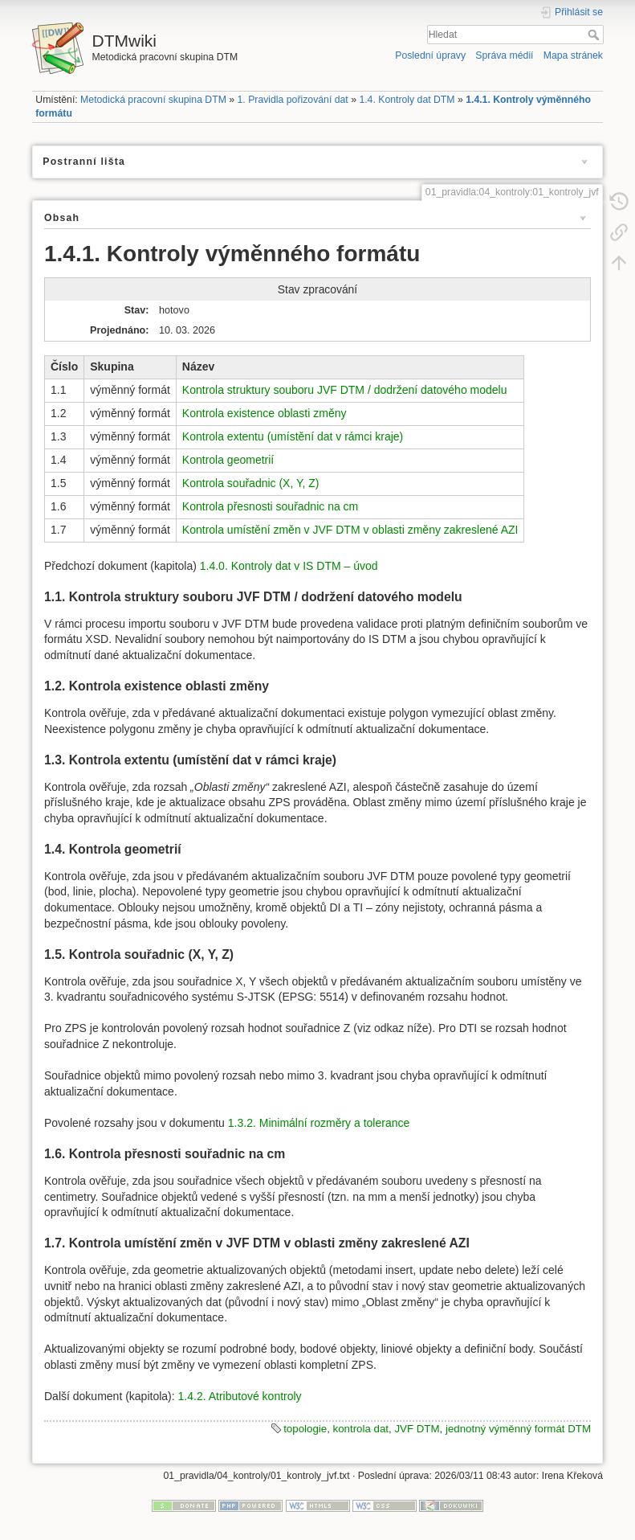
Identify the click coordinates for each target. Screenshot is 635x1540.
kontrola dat (361, 1429)
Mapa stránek (573, 55)
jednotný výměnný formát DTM (518, 1429)
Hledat (595, 34)
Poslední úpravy (430, 55)
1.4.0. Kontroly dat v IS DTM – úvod (289, 565)
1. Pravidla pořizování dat (293, 99)
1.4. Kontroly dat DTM (406, 99)
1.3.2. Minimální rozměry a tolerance (318, 1122)
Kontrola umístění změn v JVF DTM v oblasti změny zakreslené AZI (350, 529)
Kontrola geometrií (228, 459)
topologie (305, 1429)
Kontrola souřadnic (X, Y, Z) (251, 483)
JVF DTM (416, 1429)
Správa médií (504, 55)
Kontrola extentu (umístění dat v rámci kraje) (292, 436)
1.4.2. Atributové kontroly (240, 1396)
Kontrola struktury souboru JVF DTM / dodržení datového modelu (344, 389)
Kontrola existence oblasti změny (264, 413)
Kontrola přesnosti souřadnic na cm (270, 506)
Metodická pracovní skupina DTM (153, 99)
